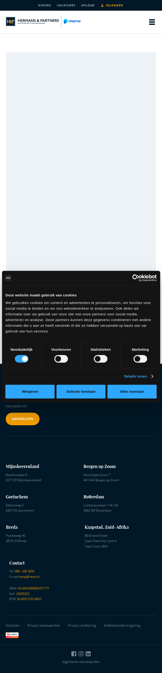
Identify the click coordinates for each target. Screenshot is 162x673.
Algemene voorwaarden (81, 661)
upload (88, 5)
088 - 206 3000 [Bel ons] (24, 571)
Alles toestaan (132, 391)
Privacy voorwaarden (44, 625)
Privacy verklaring (82, 625)
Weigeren (30, 391)
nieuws (44, 5)
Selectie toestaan (81, 391)
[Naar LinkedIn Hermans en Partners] (88, 654)
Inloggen (114, 5)
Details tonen (135, 376)
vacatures (66, 5)
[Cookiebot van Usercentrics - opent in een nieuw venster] (136, 277)
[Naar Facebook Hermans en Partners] (74, 654)
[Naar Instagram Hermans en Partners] (81, 654)
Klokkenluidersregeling (122, 625)
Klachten (13, 625)
